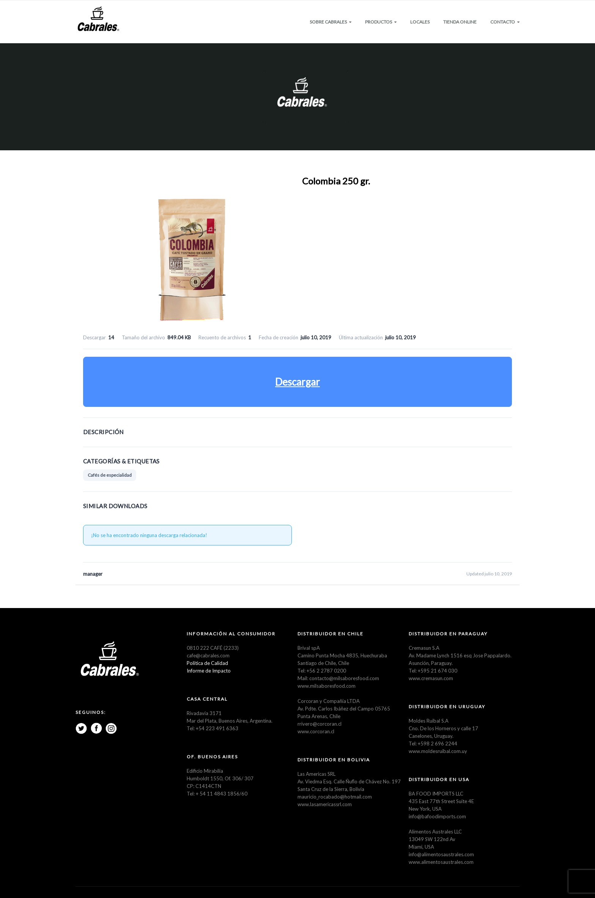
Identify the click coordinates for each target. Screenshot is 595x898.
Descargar (297, 382)
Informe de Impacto (209, 671)
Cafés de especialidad (110, 475)
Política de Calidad (207, 663)
